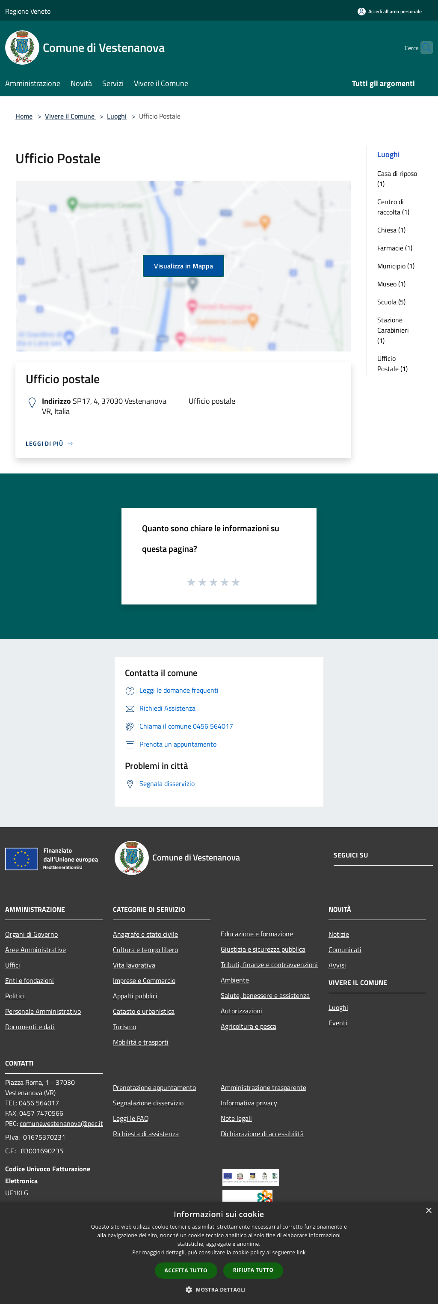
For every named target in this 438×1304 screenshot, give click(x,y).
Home (24, 116)
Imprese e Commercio (144, 980)
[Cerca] (422, 47)
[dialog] (219, 1253)
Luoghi (117, 116)
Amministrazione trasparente (263, 1087)
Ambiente (235, 980)
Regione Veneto (27, 11)
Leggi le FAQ (131, 1118)
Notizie (338, 934)
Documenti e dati (30, 1026)
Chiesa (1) (391, 230)
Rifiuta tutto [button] (253, 1270)
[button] (219, 1289)
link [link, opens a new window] (301, 1252)
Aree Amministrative (35, 949)
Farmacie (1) (394, 248)
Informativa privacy (249, 1103)
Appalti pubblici (135, 996)
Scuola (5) (391, 302)
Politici (15, 996)
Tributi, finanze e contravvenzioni (269, 964)
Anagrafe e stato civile (145, 934)
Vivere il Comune (70, 116)
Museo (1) (391, 284)
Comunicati (344, 949)
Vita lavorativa (134, 965)
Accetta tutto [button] (186, 1270)
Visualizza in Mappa (183, 266)
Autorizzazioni (241, 1011)
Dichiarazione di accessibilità (262, 1133)
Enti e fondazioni (29, 980)
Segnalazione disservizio (148, 1103)
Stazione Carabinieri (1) (393, 330)
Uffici (12, 965)
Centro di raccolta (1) (393, 206)
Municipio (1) (395, 266)
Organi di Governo (31, 934)
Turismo (124, 1026)
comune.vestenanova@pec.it (61, 1123)
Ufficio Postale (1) (392, 363)
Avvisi (337, 965)
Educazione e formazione (257, 934)
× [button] (428, 1211)
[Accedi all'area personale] (389, 11)
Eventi (337, 1023)
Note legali (236, 1118)
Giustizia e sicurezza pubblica (263, 949)
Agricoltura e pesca (248, 1026)
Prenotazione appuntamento (154, 1087)
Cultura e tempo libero (145, 949)
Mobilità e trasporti (141, 1042)
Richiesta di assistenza (146, 1133)
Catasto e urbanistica (144, 1011)
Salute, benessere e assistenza (265, 995)
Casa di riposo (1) (397, 178)
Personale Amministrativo (43, 1011)
